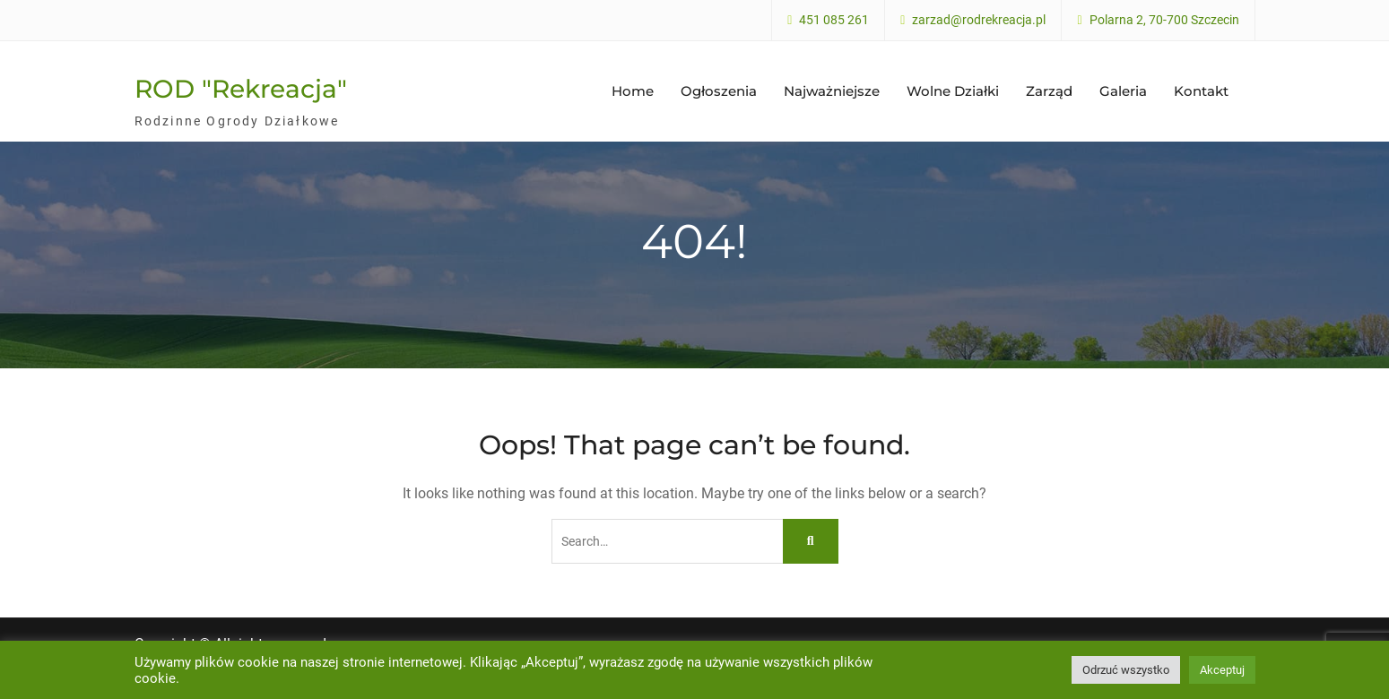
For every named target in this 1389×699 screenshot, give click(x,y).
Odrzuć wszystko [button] (1125, 670)
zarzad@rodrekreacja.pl (979, 20)
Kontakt (1201, 90)
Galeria (1123, 90)
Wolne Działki (953, 90)
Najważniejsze (832, 90)
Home (633, 90)
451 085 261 (834, 20)
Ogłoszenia (719, 90)
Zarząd (1049, 90)
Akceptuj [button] (1222, 670)
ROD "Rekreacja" (241, 88)
